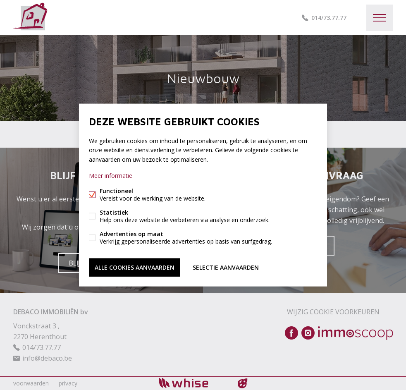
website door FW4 (243, 383)
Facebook (291, 333)
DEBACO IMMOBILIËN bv (50, 311)
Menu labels (379, 18)
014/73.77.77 (328, 18)
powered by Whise (193, 383)
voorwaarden (31, 383)
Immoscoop (355, 333)
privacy (68, 383)
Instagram (308, 333)
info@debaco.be (47, 358)
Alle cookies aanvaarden (134, 267)
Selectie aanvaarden (226, 267)
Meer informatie (110, 175)
